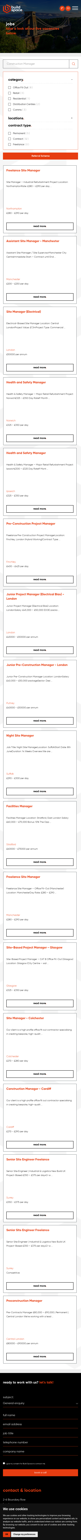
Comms (19, 110)
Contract (20, 139)
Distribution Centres (26, 104)
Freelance (21, 144)
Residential (21, 99)
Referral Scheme (41, 156)
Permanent (21, 133)
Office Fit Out (23, 87)
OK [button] (6, 1534)
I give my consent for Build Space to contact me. (25, 1464)
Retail (18, 93)
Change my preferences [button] (24, 1534)
